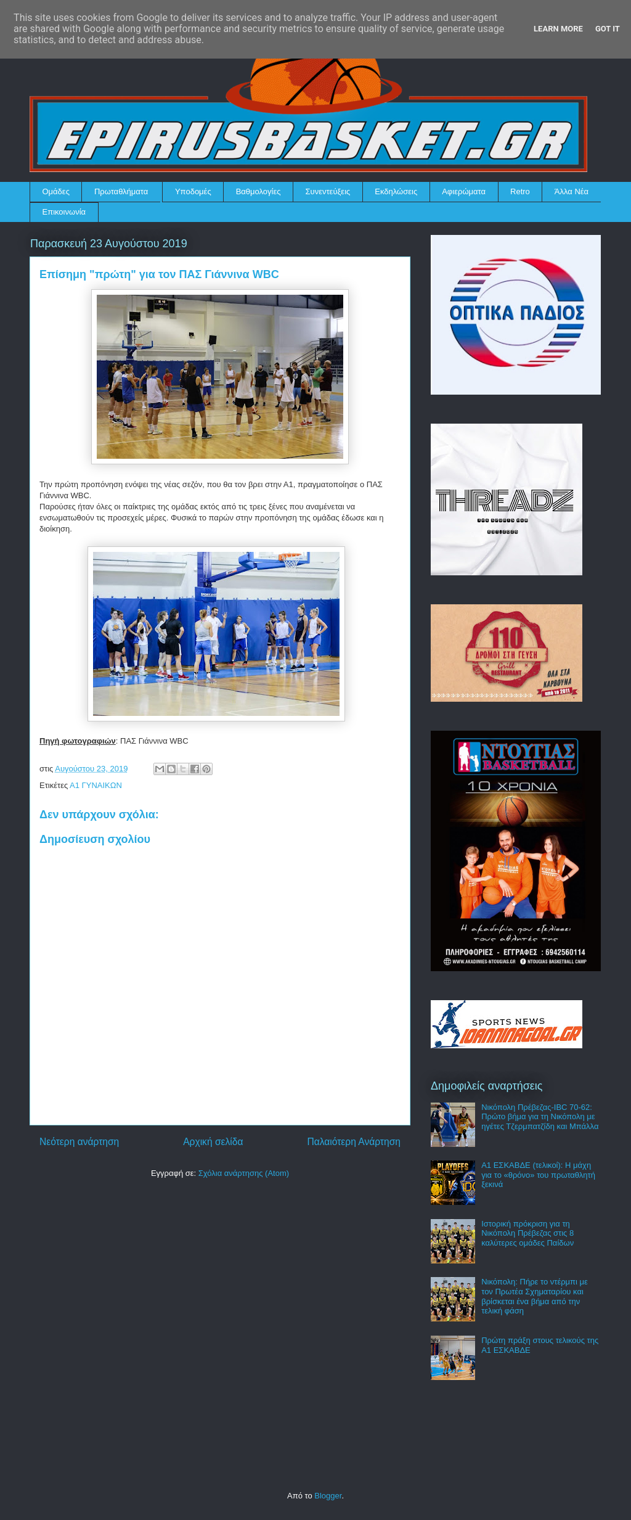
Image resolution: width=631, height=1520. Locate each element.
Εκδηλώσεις (396, 191)
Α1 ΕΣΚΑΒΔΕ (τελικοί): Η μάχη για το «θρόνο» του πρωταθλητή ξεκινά (538, 1175)
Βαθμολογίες (258, 191)
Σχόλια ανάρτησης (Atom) (243, 1173)
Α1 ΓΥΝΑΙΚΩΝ (96, 785)
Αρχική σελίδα (213, 1141)
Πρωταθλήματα (121, 191)
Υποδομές (193, 191)
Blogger (327, 1495)
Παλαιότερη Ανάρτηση (354, 1141)
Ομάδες (56, 191)
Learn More (558, 28)
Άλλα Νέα (571, 191)
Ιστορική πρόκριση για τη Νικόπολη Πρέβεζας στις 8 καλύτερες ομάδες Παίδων (527, 1233)
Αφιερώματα (464, 191)
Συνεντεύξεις (328, 191)
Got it (607, 28)
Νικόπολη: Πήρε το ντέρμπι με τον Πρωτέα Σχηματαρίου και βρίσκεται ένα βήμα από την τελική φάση (534, 1296)
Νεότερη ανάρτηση (79, 1141)
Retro (520, 191)
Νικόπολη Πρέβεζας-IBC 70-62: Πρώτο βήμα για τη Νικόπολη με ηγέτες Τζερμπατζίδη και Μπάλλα (539, 1117)
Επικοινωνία (64, 211)
